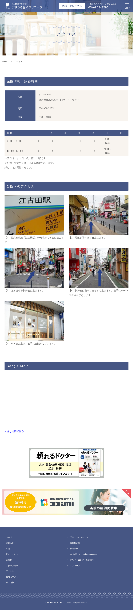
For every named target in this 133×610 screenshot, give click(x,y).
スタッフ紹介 (12, 565)
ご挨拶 (9, 560)
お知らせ (10, 543)
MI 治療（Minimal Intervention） (84, 554)
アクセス (10, 571)
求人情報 (10, 582)
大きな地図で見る (14, 431)
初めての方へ (12, 554)
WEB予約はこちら (72, 6)
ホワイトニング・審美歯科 (82, 560)
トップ (9, 537)
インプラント (76, 565)
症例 (8, 548)
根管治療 (74, 548)
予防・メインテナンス (80, 537)
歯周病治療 (75, 543)
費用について (12, 577)
